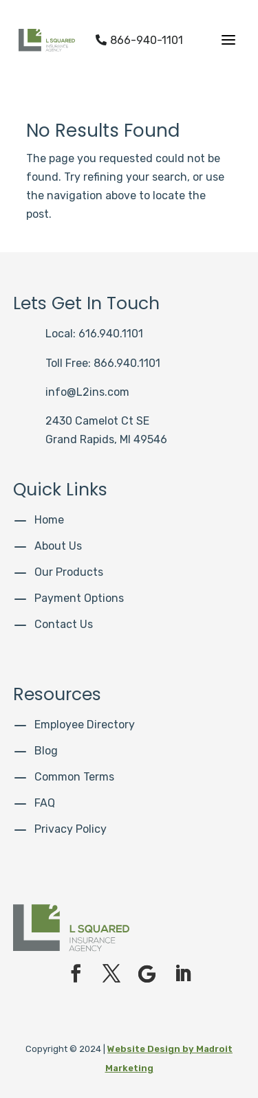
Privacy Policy (70, 829)
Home (49, 519)
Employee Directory (84, 724)
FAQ (44, 802)
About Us (58, 545)
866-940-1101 (139, 40)
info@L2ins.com (87, 392)
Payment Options (79, 598)
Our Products (68, 572)
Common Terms (74, 776)
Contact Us (63, 624)
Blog (46, 750)
